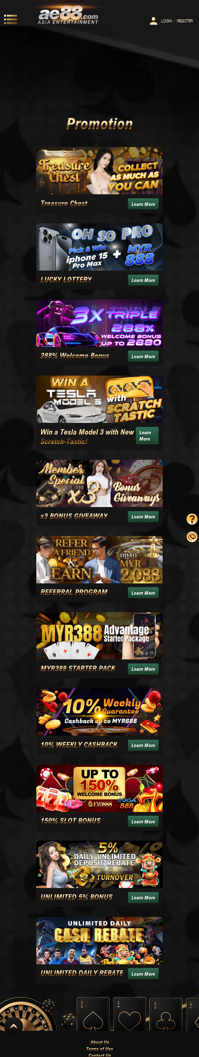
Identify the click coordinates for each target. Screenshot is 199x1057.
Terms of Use (99, 1049)
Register (185, 21)
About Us (99, 1042)
